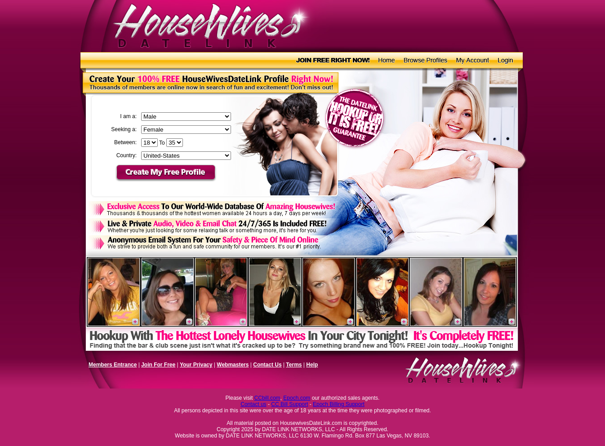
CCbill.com (267, 398)
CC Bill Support (289, 404)
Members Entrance (113, 365)
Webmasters (233, 365)
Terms (294, 365)
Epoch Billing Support (339, 404)
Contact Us (267, 365)
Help (312, 365)
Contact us (253, 404)
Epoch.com (296, 398)
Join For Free (158, 365)
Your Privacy (196, 365)
